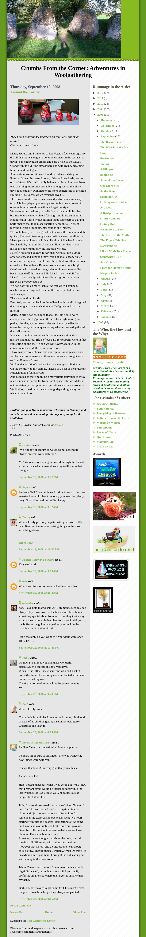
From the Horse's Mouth (116, 267)
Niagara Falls (108, 273)
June (104, 289)
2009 (100, 109)
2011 (100, 98)
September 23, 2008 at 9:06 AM (38, 898)
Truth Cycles (105, 446)
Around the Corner (25, 92)
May (104, 295)
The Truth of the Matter (115, 235)
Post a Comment (20, 905)
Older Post (79, 912)
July (104, 284)
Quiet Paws (26, 542)
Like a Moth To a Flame (115, 251)
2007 (100, 322)
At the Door (107, 191)
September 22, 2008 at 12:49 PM (39, 647)
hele (24, 581)
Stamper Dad (105, 441)
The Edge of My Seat (113, 240)
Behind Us (106, 174)
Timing (104, 163)
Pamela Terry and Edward (38, 559)
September (108, 136)
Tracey (26, 517)
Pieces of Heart (106, 432)
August (106, 278)
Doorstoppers (108, 245)
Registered (107, 158)
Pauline (27, 445)
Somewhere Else (110, 256)
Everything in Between (111, 413)
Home (48, 912)
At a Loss (106, 207)
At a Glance (107, 262)
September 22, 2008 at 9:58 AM (38, 592)
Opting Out (107, 224)
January (106, 316)
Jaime (26, 657)
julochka (27, 603)
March (105, 305)
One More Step (109, 185)
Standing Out (108, 196)
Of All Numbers (110, 218)
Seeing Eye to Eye (111, 229)
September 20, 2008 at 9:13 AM (38, 571)
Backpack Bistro (107, 403)
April (104, 300)
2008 (100, 114)
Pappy (26, 487)
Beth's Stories (105, 408)
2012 (100, 92)
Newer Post (17, 912)
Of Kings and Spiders (113, 202)
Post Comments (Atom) (41, 920)
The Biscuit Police (111, 141)
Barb (25, 704)
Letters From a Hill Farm (113, 418)
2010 (100, 103)
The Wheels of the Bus (114, 147)
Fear (103, 152)
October (106, 130)
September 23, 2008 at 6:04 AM (38, 732)
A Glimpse (106, 169)
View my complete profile (109, 362)
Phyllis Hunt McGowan (36, 742)
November (108, 125)
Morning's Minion (108, 422)
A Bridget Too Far (111, 213)
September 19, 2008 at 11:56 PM (39, 549)
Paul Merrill (105, 427)
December (107, 120)
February (107, 311)
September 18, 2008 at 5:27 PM (38, 477)
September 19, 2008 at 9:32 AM (38, 507)
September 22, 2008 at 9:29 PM (38, 694)
